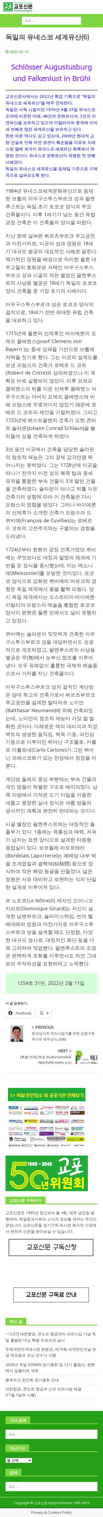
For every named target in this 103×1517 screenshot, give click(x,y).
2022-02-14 (19, 51)
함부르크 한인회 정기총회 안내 (32, 1379)
